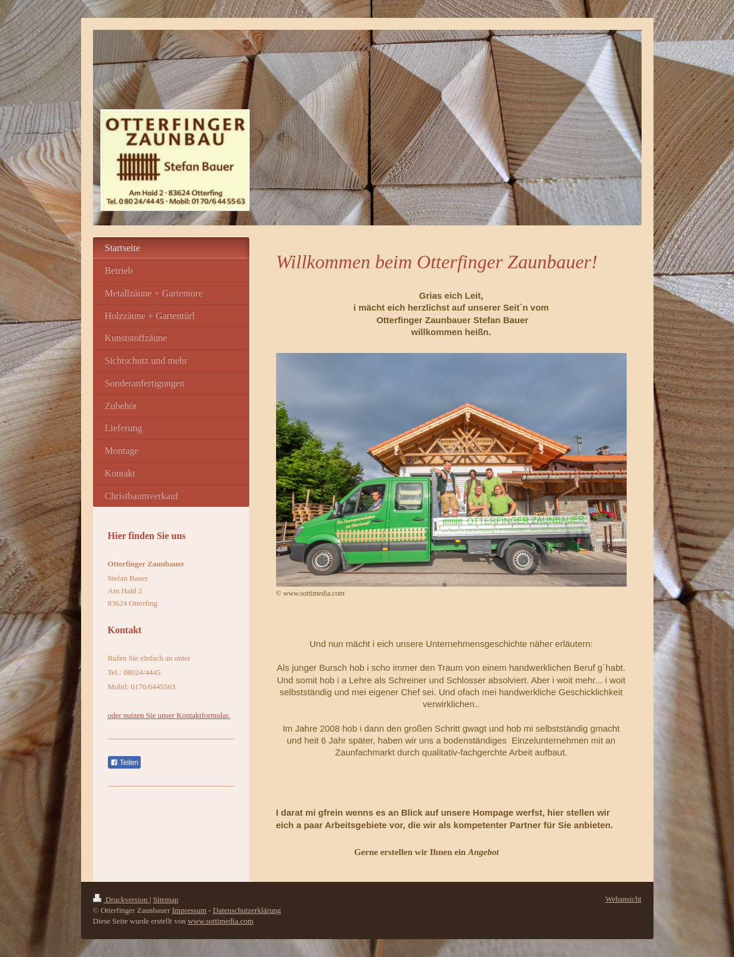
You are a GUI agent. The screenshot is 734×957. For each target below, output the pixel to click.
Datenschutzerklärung (247, 910)
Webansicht (623, 898)
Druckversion (121, 899)
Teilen (124, 762)
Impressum (189, 910)
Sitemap (166, 899)
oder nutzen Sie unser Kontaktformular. (169, 715)
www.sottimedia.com (220, 920)
